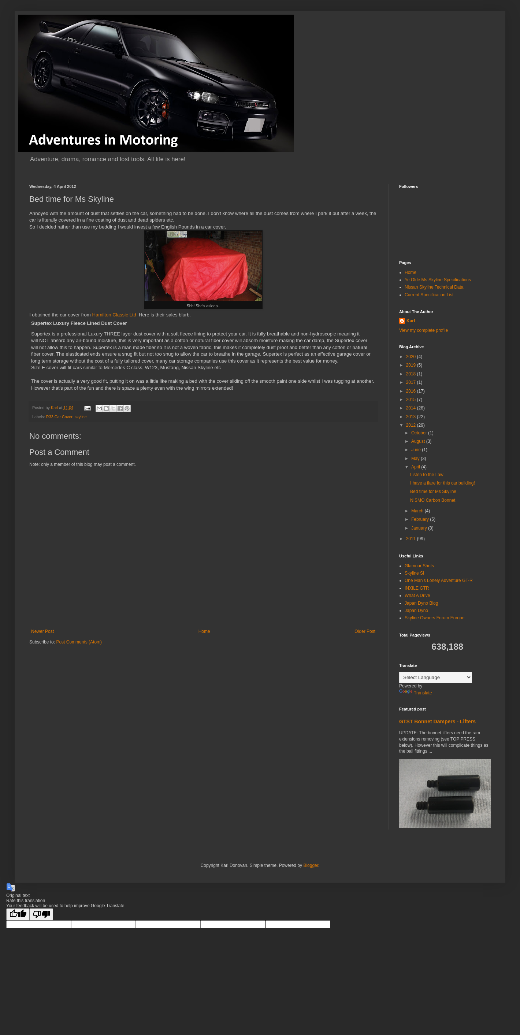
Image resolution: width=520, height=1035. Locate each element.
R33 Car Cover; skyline (66, 417)
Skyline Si (414, 573)
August (418, 441)
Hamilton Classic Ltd (114, 315)
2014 (411, 408)
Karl (410, 320)
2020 (411, 356)
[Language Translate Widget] (435, 677)
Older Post (364, 631)
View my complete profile (423, 330)
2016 (411, 391)
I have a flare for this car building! (442, 483)
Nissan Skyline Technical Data (434, 287)
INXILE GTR (417, 588)
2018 (411, 373)
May (416, 458)
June (416, 449)
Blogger (310, 865)
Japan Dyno (416, 610)
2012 (411, 425)
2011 (411, 538)
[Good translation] (18, 914)
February (420, 519)
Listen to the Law (426, 474)
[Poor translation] (41, 914)
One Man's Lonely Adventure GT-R (439, 580)
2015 (411, 399)
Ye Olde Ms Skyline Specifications (438, 279)
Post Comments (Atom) (79, 642)
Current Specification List (429, 294)
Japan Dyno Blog (421, 603)
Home (204, 631)
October (419, 432)
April (416, 467)
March (418, 510)
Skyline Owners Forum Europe (434, 617)
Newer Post (42, 631)
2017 (411, 382)
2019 (411, 365)
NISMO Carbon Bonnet (432, 500)
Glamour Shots (419, 565)
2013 (411, 416)
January (419, 528)
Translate (415, 692)
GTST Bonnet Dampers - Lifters (437, 721)
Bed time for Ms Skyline (433, 491)
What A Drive (417, 595)
